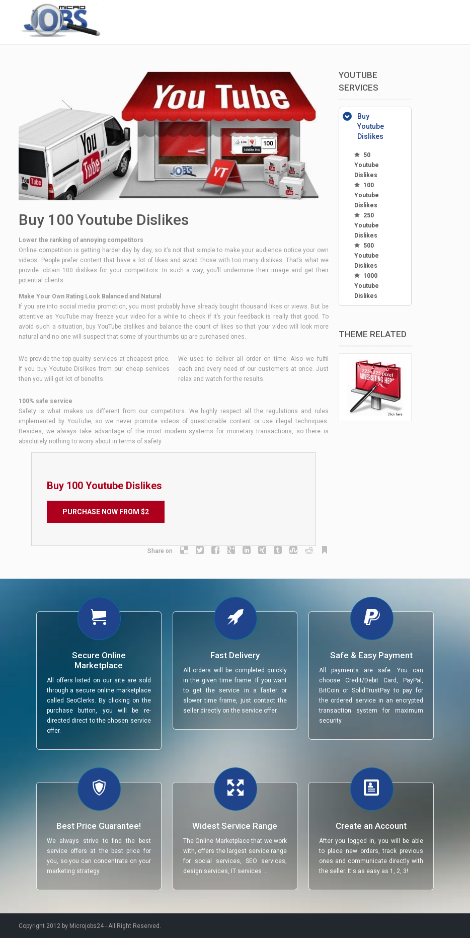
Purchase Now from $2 (105, 512)
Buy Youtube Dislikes (370, 126)
